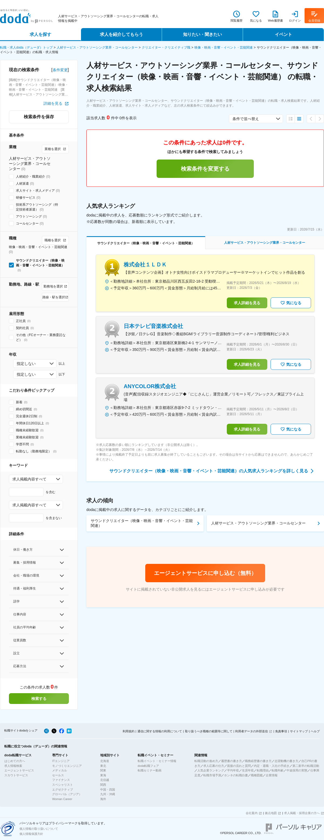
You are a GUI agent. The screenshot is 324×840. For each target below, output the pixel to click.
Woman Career (62, 799)
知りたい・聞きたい (202, 34)
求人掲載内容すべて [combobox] (29, 479)
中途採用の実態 (296, 770)
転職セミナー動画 (149, 770)
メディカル (59, 770)
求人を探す (40, 34)
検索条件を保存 (39, 116)
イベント (283, 34)
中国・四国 (107, 789)
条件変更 (60, 70)
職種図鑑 (257, 775)
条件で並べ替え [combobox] (245, 119)
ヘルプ (315, 731)
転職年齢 (278, 770)
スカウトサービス (16, 775)
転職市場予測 (212, 775)
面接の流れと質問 (239, 765)
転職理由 (263, 770)
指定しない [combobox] (26, 363)
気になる (290, 302)
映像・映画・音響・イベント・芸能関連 (223, 47)
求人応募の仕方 (213, 765)
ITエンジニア (61, 761)
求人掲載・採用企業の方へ (302, 813)
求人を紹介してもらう (121, 34)
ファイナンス (61, 779)
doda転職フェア (148, 765)
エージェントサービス (19, 770)
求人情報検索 (13, 765)
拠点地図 (271, 813)
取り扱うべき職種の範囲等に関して (208, 731)
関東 (103, 770)
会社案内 (252, 813)
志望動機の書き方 (286, 761)
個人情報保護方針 (31, 833)
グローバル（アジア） (67, 794)
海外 (103, 799)
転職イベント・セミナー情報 (157, 761)
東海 (103, 775)
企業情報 (272, 775)
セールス (58, 775)
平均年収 (233, 770)
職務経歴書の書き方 (258, 761)
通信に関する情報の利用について (159, 731)
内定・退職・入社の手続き (271, 765)
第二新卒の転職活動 (305, 765)
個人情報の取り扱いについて (38, 828)
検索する (38, 698)
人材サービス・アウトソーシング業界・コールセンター (97, 47)
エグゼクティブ (62, 789)
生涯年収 (248, 770)
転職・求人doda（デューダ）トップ (26, 47)
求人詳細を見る (247, 303)
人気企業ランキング (210, 770)
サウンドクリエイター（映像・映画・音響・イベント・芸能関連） (142, 523)
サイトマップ (299, 731)
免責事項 (281, 731)
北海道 (104, 761)
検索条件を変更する (205, 169)
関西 (103, 784)
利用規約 (128, 731)
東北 (103, 765)
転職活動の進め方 (206, 761)
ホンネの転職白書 (236, 775)
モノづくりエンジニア (67, 765)
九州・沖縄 (107, 794)
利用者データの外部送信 (251, 731)
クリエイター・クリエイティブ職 (166, 47)
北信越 (104, 779)
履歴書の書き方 (231, 761)
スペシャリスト (62, 784)
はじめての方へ (14, 761)
